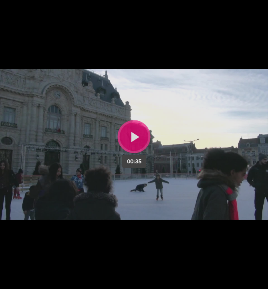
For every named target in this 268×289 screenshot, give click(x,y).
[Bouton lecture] (134, 136)
